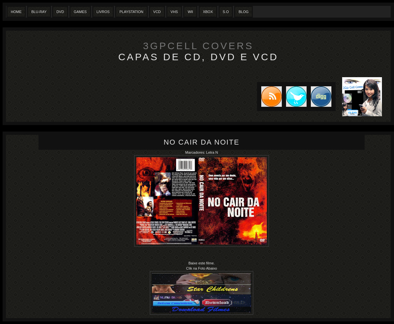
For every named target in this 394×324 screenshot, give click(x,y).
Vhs (174, 12)
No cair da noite (201, 142)
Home (16, 12)
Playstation (131, 12)
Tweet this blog (294, 96)
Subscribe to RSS (269, 96)
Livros (103, 12)
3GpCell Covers (198, 45)
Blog (243, 12)
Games (80, 12)
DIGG (321, 96)
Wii (190, 12)
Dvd (60, 12)
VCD (157, 12)
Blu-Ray (39, 12)
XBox (208, 12)
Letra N (212, 152)
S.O (226, 12)
